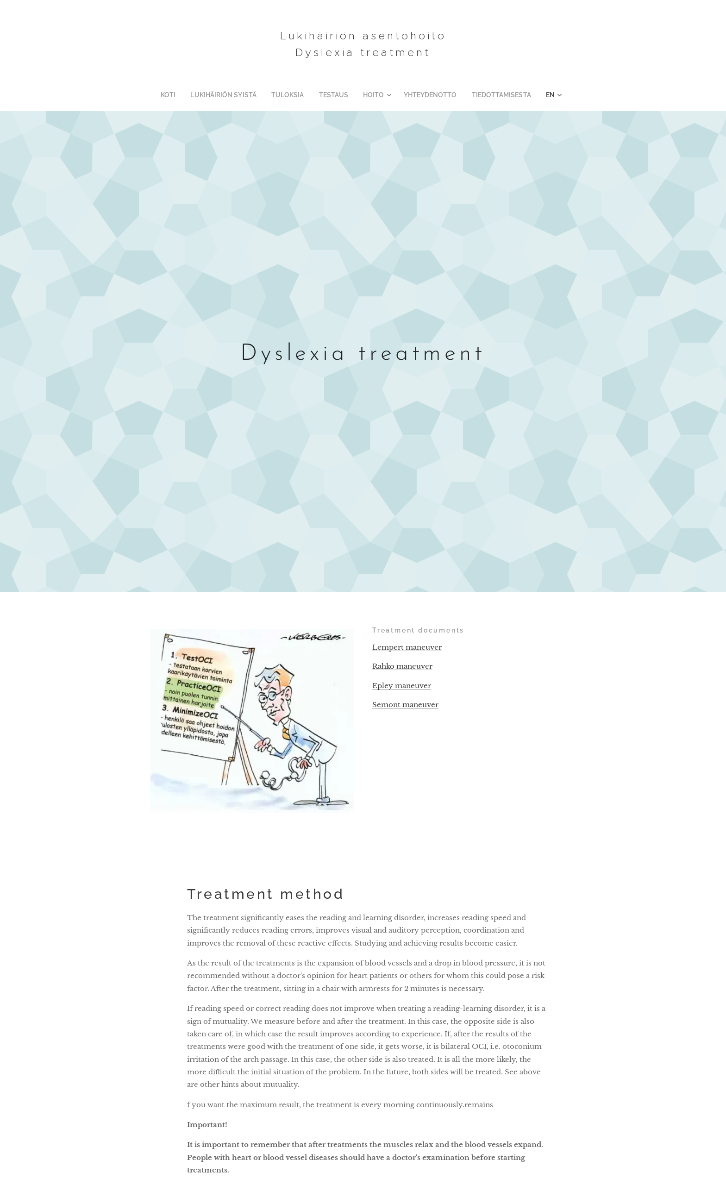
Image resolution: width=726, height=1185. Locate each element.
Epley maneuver (401, 685)
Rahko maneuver (402, 666)
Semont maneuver (405, 704)
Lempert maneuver (407, 647)
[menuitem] (184, 95)
